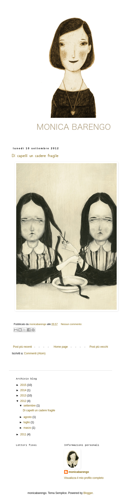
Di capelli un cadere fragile (35, 155)
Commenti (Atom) (34, 353)
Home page (61, 346)
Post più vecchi (98, 346)
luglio (27, 422)
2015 (23, 385)
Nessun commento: (71, 324)
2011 (23, 434)
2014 (23, 390)
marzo (28, 427)
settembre (30, 405)
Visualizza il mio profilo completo (84, 478)
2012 (23, 401)
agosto (28, 417)
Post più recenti (22, 346)
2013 (23, 395)
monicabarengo (79, 472)
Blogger (88, 493)
